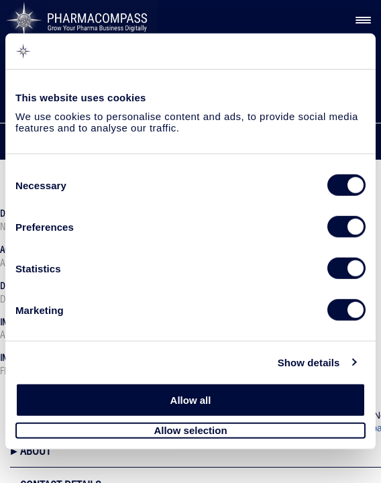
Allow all (190, 400)
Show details (309, 362)
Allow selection (190, 430)
